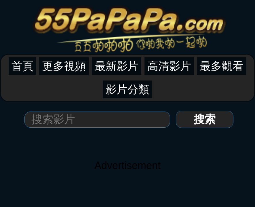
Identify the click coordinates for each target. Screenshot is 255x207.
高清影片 (169, 66)
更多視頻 (64, 66)
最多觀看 (221, 66)
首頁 (22, 66)
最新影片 (116, 66)
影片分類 (127, 89)
